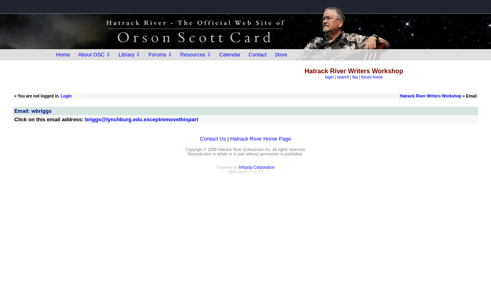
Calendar (230, 55)
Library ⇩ (129, 55)
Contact (258, 55)
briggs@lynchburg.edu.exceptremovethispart (141, 119)
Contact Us (213, 139)
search (343, 77)
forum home (372, 77)
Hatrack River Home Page (260, 139)
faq (355, 77)
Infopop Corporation (257, 167)
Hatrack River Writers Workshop (431, 96)
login (329, 77)
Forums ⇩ (160, 55)
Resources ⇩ (195, 55)
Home (63, 55)
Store (281, 55)
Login (66, 96)
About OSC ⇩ (94, 55)
